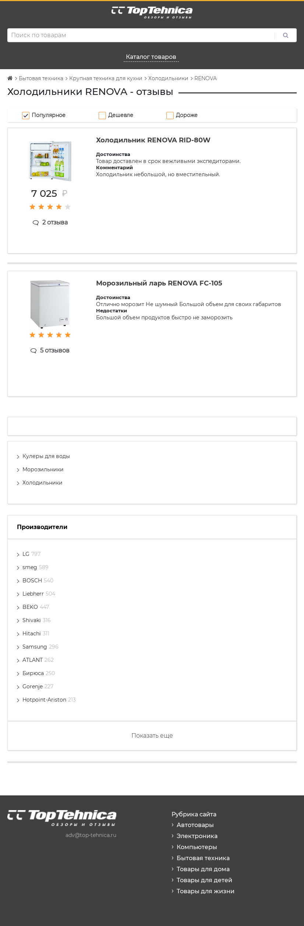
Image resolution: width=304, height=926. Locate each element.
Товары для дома (203, 869)
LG (31, 554)
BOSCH (37, 580)
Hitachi (35, 633)
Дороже (187, 115)
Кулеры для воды (46, 456)
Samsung (40, 646)
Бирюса (38, 673)
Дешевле (120, 115)
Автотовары (195, 825)
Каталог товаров (151, 56)
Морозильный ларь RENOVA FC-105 (159, 283)
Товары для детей (204, 880)
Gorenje (37, 686)
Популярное (49, 115)
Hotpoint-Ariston (49, 699)
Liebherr (38, 593)
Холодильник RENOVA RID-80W (153, 140)
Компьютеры (197, 847)
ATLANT (38, 660)
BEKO (35, 607)
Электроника (197, 836)
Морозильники (43, 469)
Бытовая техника (203, 858)
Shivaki (36, 620)
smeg (35, 567)
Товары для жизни (205, 891)
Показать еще (152, 735)
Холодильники (42, 482)
